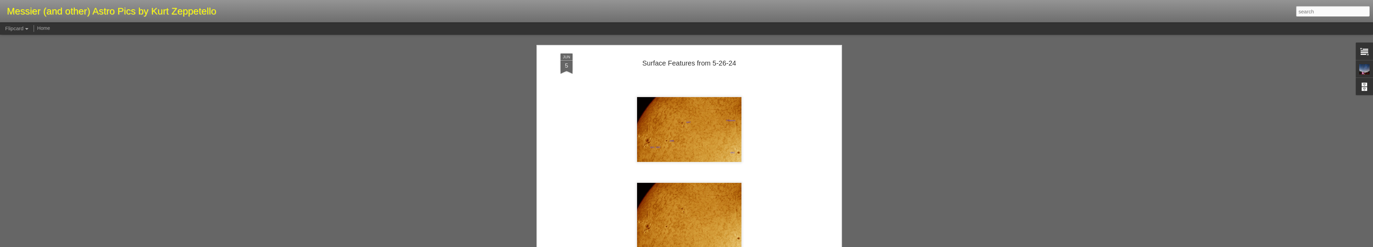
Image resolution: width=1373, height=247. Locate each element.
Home (43, 28)
